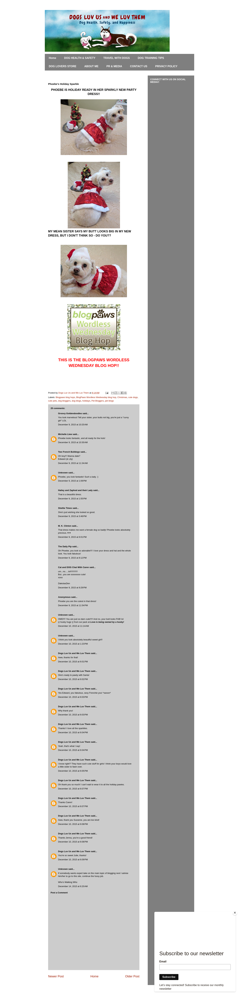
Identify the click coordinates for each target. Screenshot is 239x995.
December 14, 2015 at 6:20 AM (73, 886)
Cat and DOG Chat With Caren (73, 567)
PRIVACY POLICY (166, 66)
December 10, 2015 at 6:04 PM (73, 732)
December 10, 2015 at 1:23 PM (73, 644)
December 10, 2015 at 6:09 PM (73, 859)
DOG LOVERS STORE (62, 66)
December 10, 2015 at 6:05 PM (73, 771)
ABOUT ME (91, 66)
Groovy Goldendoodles (70, 413)
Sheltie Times (65, 508)
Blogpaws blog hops (65, 397)
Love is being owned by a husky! (107, 622)
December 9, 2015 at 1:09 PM (72, 481)
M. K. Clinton (64, 526)
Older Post (132, 976)
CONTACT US (138, 66)
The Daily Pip (65, 546)
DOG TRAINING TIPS (151, 58)
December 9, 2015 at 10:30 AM (73, 442)
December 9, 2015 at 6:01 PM (72, 537)
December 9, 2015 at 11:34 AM (73, 463)
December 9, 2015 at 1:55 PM (72, 498)
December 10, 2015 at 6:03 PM (73, 697)
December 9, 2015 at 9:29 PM (72, 587)
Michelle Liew (65, 434)
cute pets (52, 401)
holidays (86, 401)
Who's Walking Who (67, 882)
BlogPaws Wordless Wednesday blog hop (96, 397)
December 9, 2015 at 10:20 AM (73, 424)
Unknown (63, 472)
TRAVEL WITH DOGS (116, 58)
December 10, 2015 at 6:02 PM (73, 679)
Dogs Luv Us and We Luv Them (74, 653)
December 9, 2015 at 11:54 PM (73, 605)
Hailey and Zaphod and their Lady (75, 490)
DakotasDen (64, 583)
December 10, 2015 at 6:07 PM (73, 788)
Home (52, 58)
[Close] (234, 912)
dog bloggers (64, 401)
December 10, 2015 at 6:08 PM (73, 824)
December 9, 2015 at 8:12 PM (72, 558)
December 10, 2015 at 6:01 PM (73, 661)
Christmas (122, 397)
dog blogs (76, 401)
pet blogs (109, 401)
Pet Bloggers (97, 401)
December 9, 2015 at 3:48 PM (72, 516)
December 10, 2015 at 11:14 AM (73, 626)
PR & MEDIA (114, 66)
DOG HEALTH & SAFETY (79, 58)
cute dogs (133, 397)
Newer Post (56, 976)
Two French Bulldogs (69, 452)
